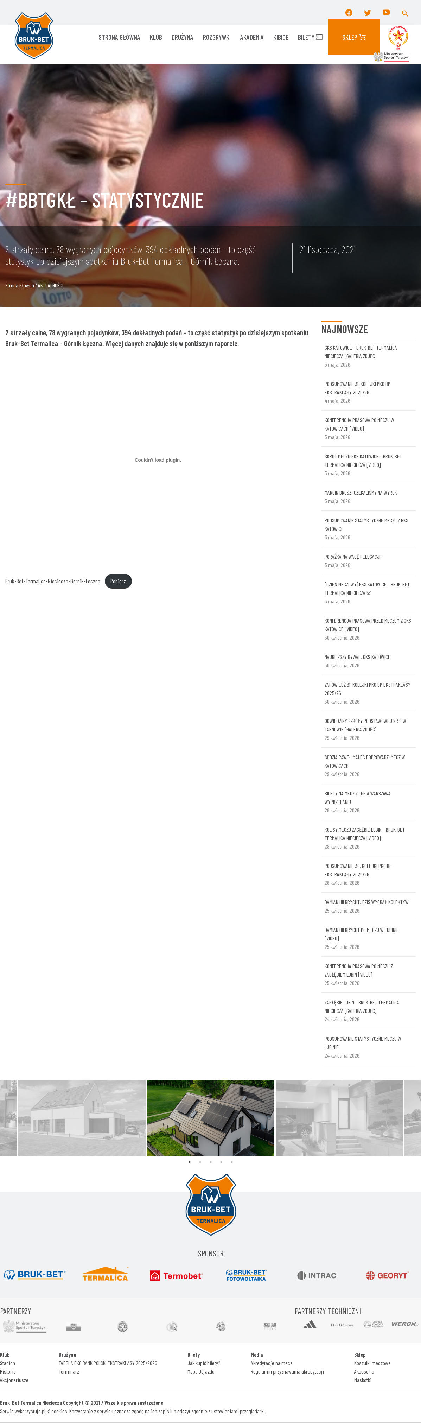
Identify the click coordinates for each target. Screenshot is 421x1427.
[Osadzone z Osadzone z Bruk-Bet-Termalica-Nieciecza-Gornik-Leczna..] (158, 460)
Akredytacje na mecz (271, 1362)
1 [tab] (189, 1162)
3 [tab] (210, 1162)
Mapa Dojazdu (201, 1371)
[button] (405, 12)
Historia (8, 1371)
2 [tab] (200, 1162)
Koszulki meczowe (372, 1362)
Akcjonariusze (14, 1379)
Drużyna (182, 37)
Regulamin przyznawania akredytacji (287, 1371)
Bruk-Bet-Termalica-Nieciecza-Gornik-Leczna (52, 580)
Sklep (354, 37)
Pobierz (118, 580)
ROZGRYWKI (217, 37)
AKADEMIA (252, 37)
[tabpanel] (210, 1118)
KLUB (156, 37)
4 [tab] (221, 1162)
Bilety (310, 37)
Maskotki (362, 1379)
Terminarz (69, 1371)
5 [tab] (231, 1162)
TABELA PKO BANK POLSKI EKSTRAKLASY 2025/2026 (108, 1362)
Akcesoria (364, 1371)
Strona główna (119, 37)
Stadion (7, 1362)
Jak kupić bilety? (203, 1362)
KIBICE (280, 37)
